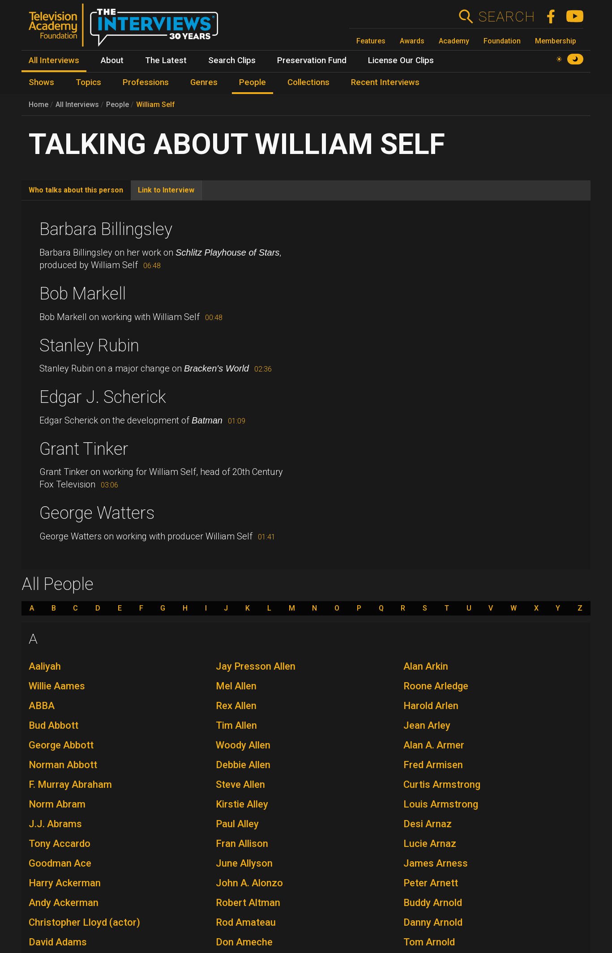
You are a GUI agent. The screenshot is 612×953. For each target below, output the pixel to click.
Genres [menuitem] (204, 82)
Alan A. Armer (433, 745)
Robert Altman (248, 902)
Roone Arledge (435, 686)
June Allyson (244, 863)
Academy (454, 41)
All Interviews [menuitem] (54, 60)
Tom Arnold (429, 942)
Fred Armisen (433, 764)
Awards (412, 41)
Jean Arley (426, 725)
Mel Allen (236, 686)
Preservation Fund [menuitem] (312, 60)
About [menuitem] (112, 60)
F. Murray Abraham (70, 784)
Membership (555, 41)
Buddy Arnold (432, 902)
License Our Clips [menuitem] (401, 60)
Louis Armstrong (440, 804)
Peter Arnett (430, 883)
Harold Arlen (430, 705)
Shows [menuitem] (41, 82)
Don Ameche (244, 942)
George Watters (96, 513)
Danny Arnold (432, 922)
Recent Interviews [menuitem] (385, 82)
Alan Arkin (425, 666)
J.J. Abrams (55, 823)
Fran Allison (242, 843)
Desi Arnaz (427, 823)
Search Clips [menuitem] (232, 60)
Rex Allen (236, 705)
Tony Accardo (59, 843)
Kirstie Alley (242, 804)
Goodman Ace (60, 863)
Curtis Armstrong (441, 784)
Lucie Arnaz (429, 843)
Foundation (502, 41)
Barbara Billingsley (105, 229)
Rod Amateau (246, 922)
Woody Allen (243, 745)
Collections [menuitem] (308, 82)
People (117, 104)
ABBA (42, 705)
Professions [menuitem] (146, 82)
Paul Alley (237, 823)
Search (506, 16)
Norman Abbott (63, 764)
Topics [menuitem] (88, 82)
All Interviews (77, 104)
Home (38, 104)
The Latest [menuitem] (166, 60)
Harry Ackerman (65, 883)
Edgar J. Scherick (102, 397)
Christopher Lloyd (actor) (84, 922)
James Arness (435, 863)
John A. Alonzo (249, 883)
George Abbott (61, 745)
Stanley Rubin (89, 345)
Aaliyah (45, 666)
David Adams (58, 942)
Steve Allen (240, 784)
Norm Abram (57, 804)
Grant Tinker (83, 449)
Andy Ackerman (63, 902)
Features (370, 41)
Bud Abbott (53, 725)
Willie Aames (57, 686)
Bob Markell (82, 293)
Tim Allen (236, 725)
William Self (155, 104)
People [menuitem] (252, 82)
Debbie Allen (243, 764)
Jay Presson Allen (255, 666)
